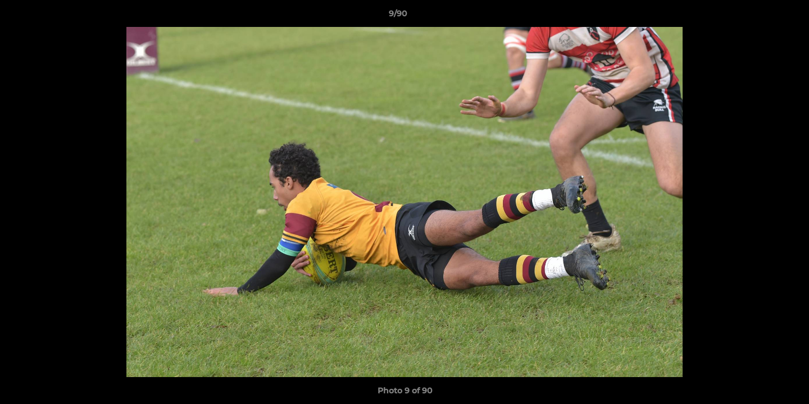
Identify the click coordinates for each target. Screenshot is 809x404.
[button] (762, 16)
